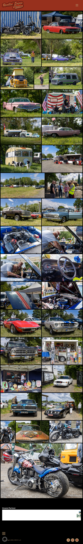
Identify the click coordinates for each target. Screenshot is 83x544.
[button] (5, 539)
